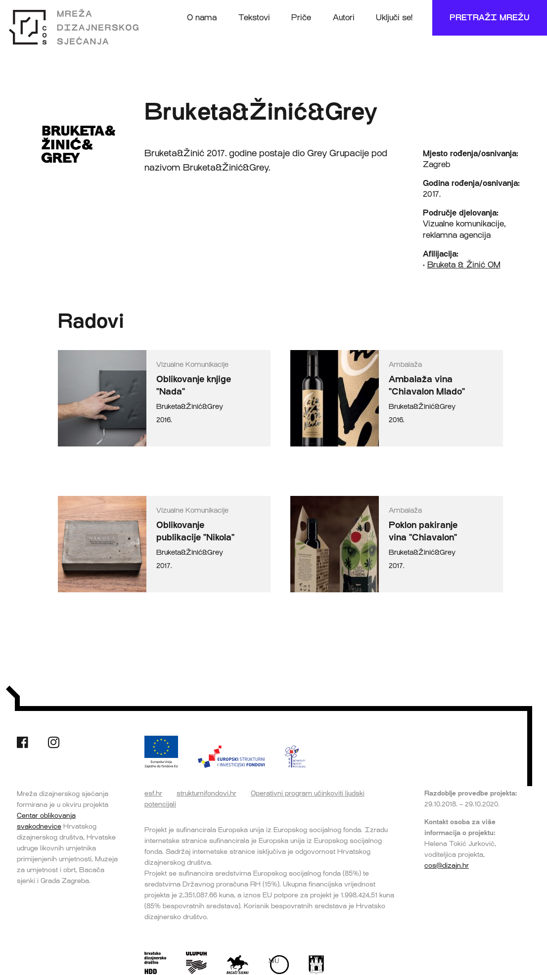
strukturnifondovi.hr (206, 793)
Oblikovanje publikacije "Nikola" (195, 531)
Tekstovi (254, 17)
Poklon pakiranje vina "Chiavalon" (423, 531)
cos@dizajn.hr (446, 865)
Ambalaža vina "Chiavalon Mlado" (427, 385)
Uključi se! (394, 17)
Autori (344, 17)
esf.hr (153, 793)
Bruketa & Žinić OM (464, 264)
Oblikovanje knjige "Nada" (193, 385)
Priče (301, 17)
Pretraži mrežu (490, 17)
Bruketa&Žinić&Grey (189, 406)
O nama (202, 17)
